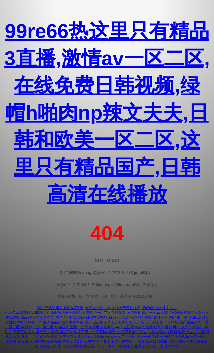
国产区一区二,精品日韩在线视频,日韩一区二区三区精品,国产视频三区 (111, 317)
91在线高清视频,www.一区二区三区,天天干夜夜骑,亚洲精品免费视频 (133, 337)
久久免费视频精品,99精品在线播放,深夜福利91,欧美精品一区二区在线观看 (65, 313)
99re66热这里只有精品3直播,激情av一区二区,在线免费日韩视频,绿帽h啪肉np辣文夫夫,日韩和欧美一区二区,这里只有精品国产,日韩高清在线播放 (107, 113)
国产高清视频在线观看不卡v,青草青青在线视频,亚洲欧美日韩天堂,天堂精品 (118, 346)
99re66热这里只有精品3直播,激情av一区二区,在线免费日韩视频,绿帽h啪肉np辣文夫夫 (107, 308)
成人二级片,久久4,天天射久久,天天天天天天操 (121, 322)
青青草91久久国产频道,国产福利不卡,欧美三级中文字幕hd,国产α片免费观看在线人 (80, 332)
